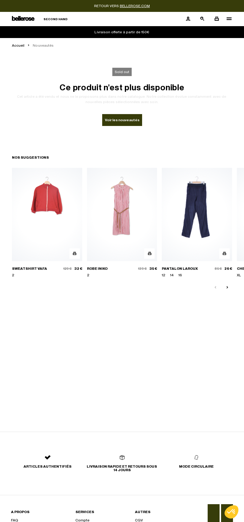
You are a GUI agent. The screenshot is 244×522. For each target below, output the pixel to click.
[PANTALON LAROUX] (197, 223)
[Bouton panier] (217, 19)
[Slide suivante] (227, 288)
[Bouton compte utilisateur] (188, 19)
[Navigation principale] (227, 19)
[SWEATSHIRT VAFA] (47, 223)
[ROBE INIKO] (122, 223)
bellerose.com (135, 6)
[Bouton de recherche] (202, 19)
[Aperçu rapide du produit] (74, 253)
